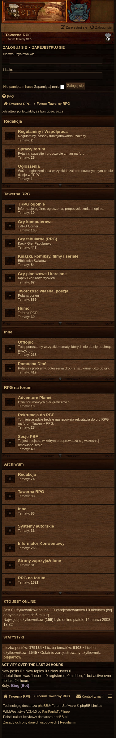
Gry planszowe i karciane (42, 273)
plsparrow (12, 657)
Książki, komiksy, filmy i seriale (48, 256)
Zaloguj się (15, 47)
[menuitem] (101, 27)
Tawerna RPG (17, 194)
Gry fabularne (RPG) (37, 239)
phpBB (43, 705)
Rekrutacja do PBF (36, 415)
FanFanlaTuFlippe (56, 711)
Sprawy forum (31, 149)
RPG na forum (18, 387)
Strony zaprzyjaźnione (39, 560)
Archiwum (14, 464)
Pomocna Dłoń (32, 363)
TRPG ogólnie (31, 204)
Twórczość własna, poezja (43, 291)
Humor (24, 308)
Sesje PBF (28, 436)
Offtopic (26, 342)
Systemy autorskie (36, 526)
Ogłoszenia (29, 166)
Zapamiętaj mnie (49, 87)
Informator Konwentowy (41, 543)
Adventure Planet (34, 397)
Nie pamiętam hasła (18, 86)
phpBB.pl (60, 717)
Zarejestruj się (48, 47)
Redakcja (13, 121)
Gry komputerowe (35, 221)
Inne (8, 332)
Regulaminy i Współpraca (43, 131)
